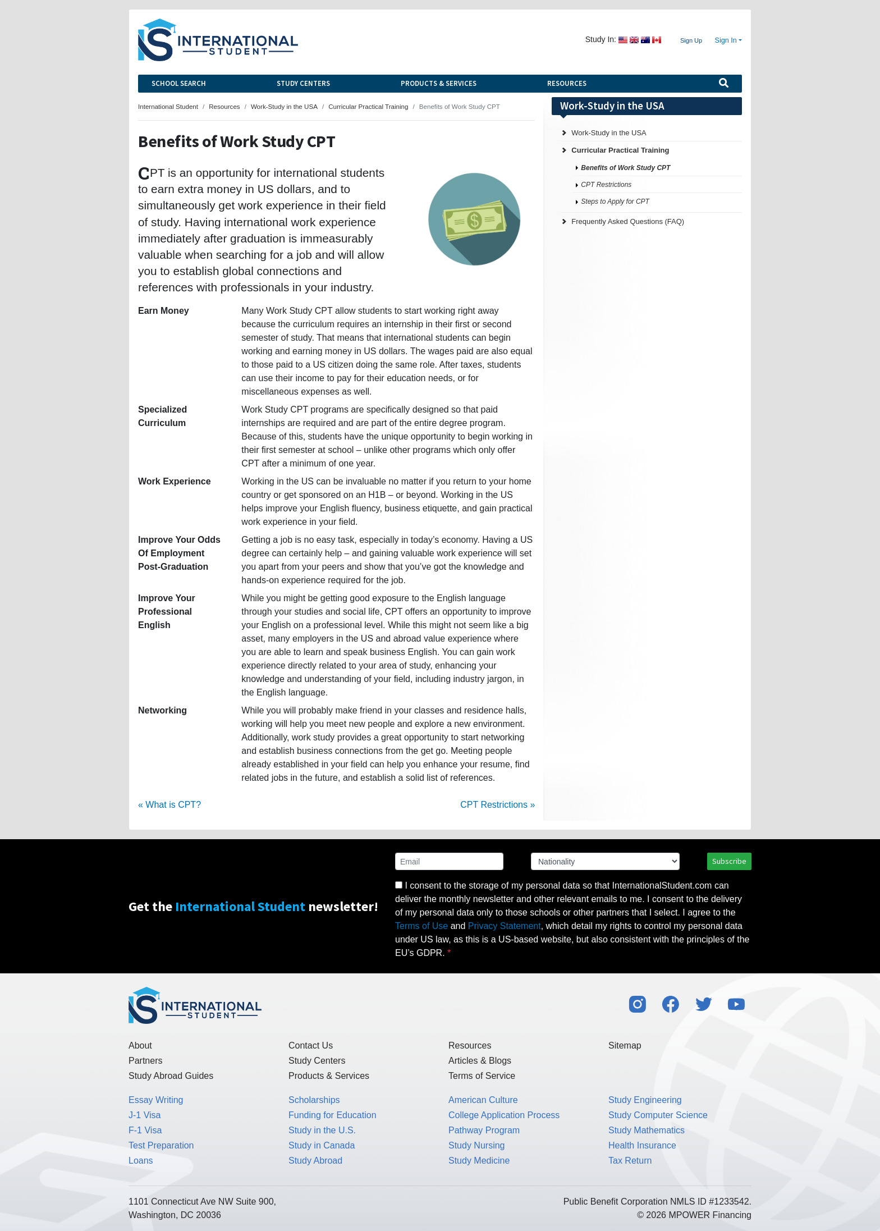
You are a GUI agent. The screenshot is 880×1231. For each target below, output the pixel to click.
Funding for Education (332, 1115)
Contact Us (310, 1045)
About (140, 1045)
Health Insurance (642, 1145)
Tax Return (630, 1160)
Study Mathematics (646, 1130)
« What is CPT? (169, 804)
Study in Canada (321, 1145)
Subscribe (729, 861)
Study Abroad (315, 1160)
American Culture (483, 1100)
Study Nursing (476, 1145)
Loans (141, 1160)
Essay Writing (156, 1100)
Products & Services (438, 83)
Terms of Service (481, 1076)
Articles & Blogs (479, 1060)
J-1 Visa (145, 1115)
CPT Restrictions (606, 185)
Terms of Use (421, 926)
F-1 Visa (145, 1130)
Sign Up (691, 40)
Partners (145, 1060)
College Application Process (504, 1115)
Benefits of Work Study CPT (625, 168)
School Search (179, 83)
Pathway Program (484, 1130)
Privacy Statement (504, 926)
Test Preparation (161, 1145)
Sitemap (624, 1045)
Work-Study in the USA (608, 133)
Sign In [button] (726, 40)
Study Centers (303, 83)
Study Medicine (479, 1160)
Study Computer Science (658, 1115)
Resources (566, 83)
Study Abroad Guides (171, 1076)
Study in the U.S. (322, 1130)
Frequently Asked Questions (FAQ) (627, 221)
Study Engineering (645, 1100)
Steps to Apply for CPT (615, 201)
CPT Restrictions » (497, 804)
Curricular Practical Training (620, 150)
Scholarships (314, 1100)
